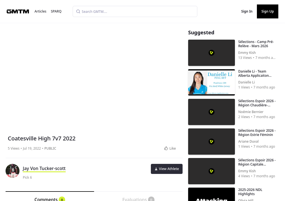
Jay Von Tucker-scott (44, 168)
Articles (40, 11)
